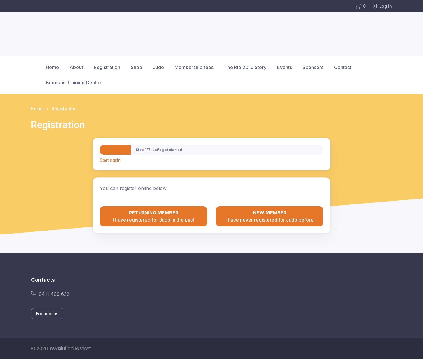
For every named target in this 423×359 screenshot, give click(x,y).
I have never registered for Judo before (269, 216)
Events (284, 67)
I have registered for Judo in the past (153, 216)
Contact (342, 67)
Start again (110, 159)
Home (52, 67)
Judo (158, 67)
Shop (136, 67)
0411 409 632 (50, 294)
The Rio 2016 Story (245, 67)
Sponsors (313, 67)
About (76, 67)
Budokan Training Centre (73, 82)
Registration (107, 67)
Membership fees (194, 67)
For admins (47, 313)
